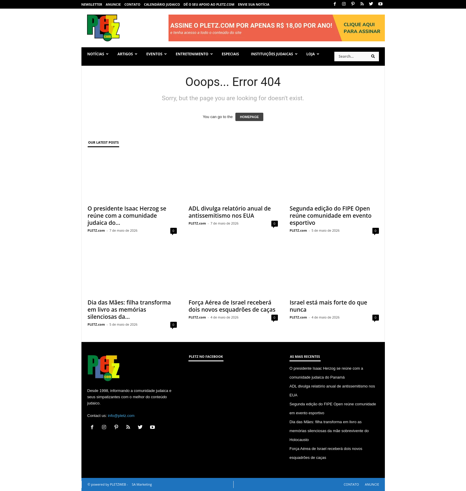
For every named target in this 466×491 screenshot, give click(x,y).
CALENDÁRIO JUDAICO (162, 4)
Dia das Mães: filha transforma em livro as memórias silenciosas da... (129, 310)
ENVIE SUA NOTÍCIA (254, 4)
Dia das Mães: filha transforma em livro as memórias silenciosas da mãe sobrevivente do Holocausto (329, 431)
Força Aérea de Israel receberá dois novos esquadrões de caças (232, 306)
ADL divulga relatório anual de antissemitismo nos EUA (230, 212)
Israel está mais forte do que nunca (328, 306)
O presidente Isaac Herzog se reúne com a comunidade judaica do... (127, 216)
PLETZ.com (96, 230)
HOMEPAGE (249, 117)
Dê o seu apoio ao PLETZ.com (209, 4)
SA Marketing (142, 484)
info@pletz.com (121, 415)
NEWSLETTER (91, 4)
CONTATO (132, 4)
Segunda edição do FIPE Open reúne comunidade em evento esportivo (331, 216)
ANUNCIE (113, 4)
